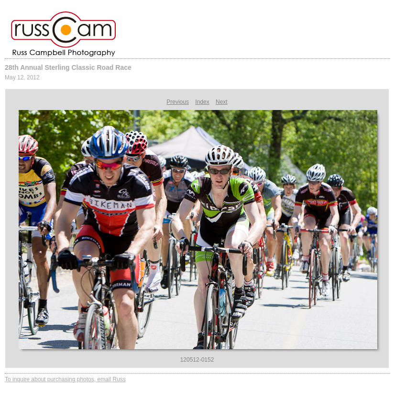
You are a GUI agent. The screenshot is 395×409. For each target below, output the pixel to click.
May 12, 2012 (22, 77)
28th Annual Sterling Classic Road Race (68, 67)
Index (202, 102)
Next (222, 102)
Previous (177, 102)
